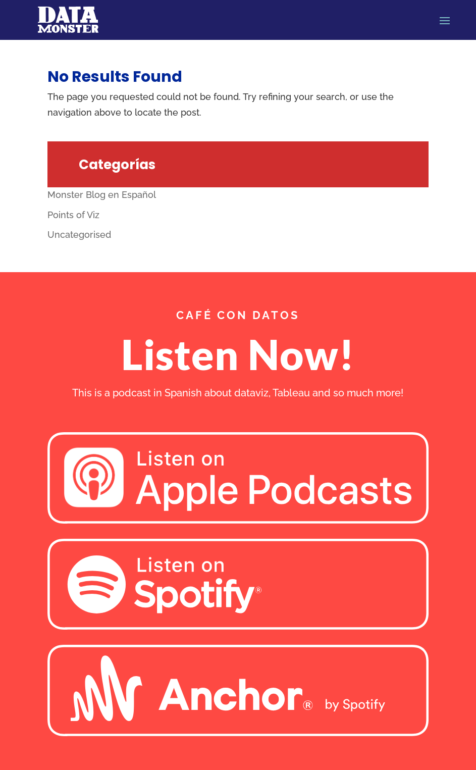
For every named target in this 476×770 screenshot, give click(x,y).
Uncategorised (79, 234)
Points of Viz (73, 215)
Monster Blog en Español (101, 194)
